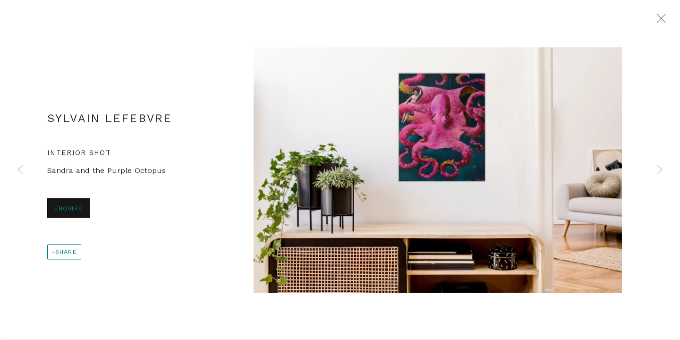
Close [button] (659, 21)
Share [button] (66, 252)
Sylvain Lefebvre (109, 119)
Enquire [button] (68, 209)
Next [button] (659, 170)
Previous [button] (20, 170)
